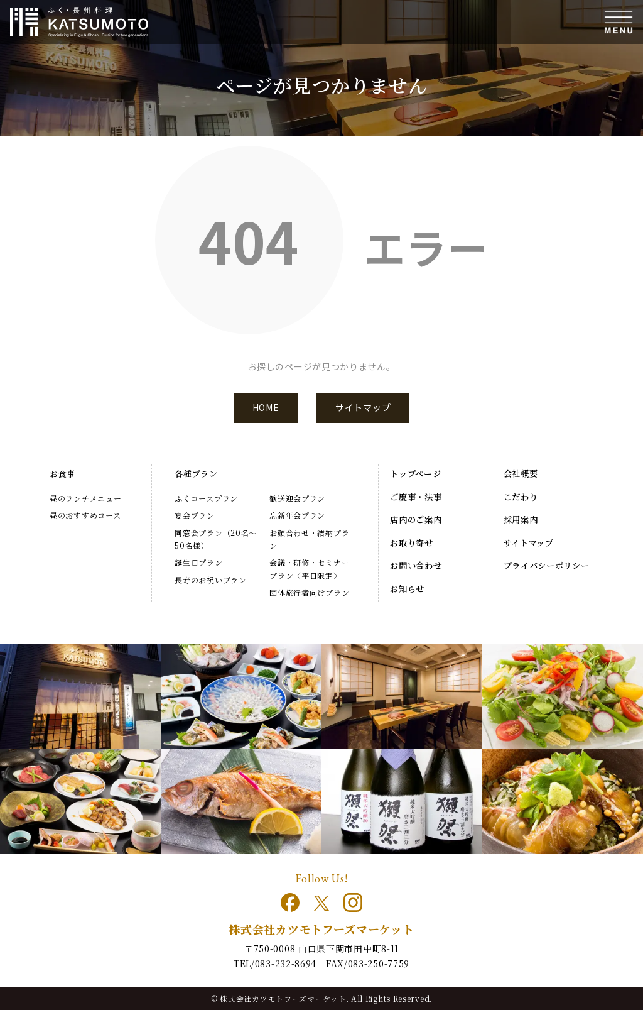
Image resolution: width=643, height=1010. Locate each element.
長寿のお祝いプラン (210, 579)
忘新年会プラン (297, 515)
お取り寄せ (411, 543)
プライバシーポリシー (547, 565)
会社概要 (521, 474)
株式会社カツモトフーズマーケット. (284, 998)
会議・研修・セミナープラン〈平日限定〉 (309, 568)
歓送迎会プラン (297, 498)
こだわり (521, 497)
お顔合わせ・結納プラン (309, 539)
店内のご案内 (415, 519)
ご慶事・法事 (415, 497)
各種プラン (196, 474)
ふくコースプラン (206, 498)
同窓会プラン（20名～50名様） (216, 539)
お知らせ (407, 589)
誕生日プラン (198, 562)
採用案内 (521, 519)
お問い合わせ (415, 565)
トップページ (415, 474)
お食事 (62, 474)
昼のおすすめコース (85, 515)
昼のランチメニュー (85, 498)
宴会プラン (195, 515)
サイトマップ (363, 407)
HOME (265, 407)
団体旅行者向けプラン (309, 592)
